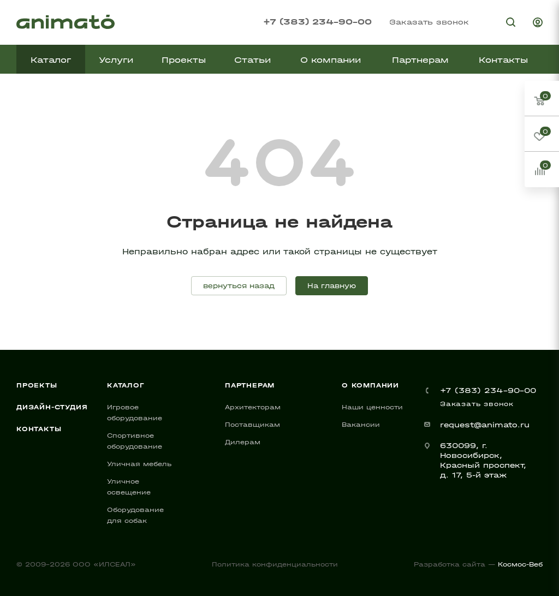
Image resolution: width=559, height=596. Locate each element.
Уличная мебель (139, 464)
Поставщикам (252, 424)
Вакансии (361, 424)
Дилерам (242, 442)
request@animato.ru (485, 425)
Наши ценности (372, 407)
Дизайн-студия (51, 407)
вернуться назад (239, 286)
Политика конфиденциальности (275, 564)
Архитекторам (253, 407)
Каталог (126, 385)
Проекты (36, 385)
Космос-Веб (520, 564)
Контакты (38, 429)
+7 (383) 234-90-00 (317, 21)
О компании (370, 385)
